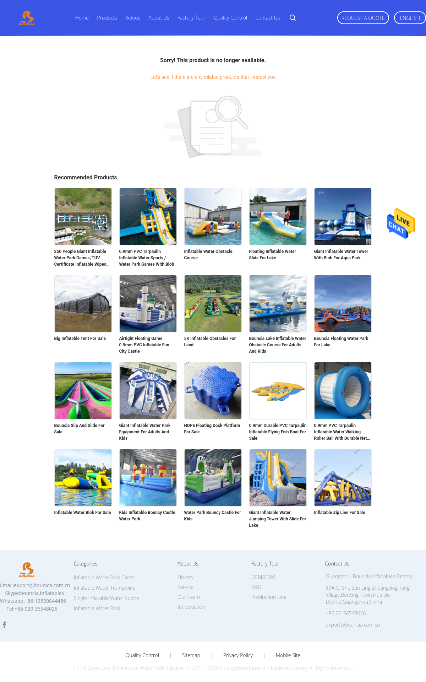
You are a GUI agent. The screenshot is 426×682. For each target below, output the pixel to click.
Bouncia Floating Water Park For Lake (341, 341)
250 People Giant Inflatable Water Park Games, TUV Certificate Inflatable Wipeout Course (82, 258)
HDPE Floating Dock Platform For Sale (212, 428)
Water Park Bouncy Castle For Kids (212, 515)
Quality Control (230, 17)
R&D (256, 587)
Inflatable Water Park (97, 608)
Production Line (268, 597)
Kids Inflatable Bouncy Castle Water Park (147, 515)
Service (185, 587)
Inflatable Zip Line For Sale (339, 512)
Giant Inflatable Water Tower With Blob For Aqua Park (341, 254)
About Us (158, 17)
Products (107, 17)
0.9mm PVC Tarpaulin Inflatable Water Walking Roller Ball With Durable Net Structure (340, 432)
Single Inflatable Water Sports (107, 598)
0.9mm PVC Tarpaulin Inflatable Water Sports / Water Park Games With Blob (146, 258)
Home (82, 17)
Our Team (189, 597)
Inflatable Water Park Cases (104, 577)
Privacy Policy (238, 655)
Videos (132, 17)
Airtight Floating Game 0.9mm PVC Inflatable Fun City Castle (144, 345)
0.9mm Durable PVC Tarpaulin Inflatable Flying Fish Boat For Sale (278, 432)
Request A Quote (363, 18)
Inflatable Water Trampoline (105, 587)
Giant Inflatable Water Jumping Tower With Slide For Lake (277, 519)
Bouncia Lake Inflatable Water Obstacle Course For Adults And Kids (277, 345)
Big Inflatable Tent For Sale (80, 338)
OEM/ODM (263, 577)
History (185, 577)
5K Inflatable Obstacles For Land (210, 341)
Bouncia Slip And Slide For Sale (79, 428)
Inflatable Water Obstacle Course (208, 254)
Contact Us (267, 17)
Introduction (191, 606)
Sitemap (191, 655)
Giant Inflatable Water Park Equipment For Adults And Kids (145, 432)
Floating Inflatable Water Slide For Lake (272, 254)
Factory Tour (192, 17)
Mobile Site (288, 655)
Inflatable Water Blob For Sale (82, 512)
